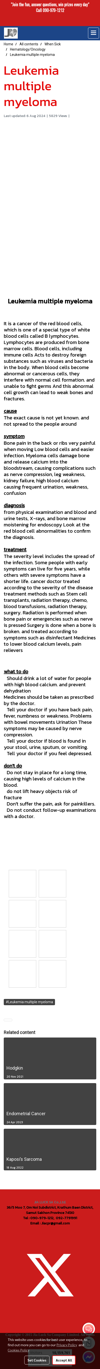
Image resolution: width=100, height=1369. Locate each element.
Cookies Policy (18, 1350)
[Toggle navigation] (93, 33)
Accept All (64, 1360)
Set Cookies (37, 1360)
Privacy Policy (66, 1344)
